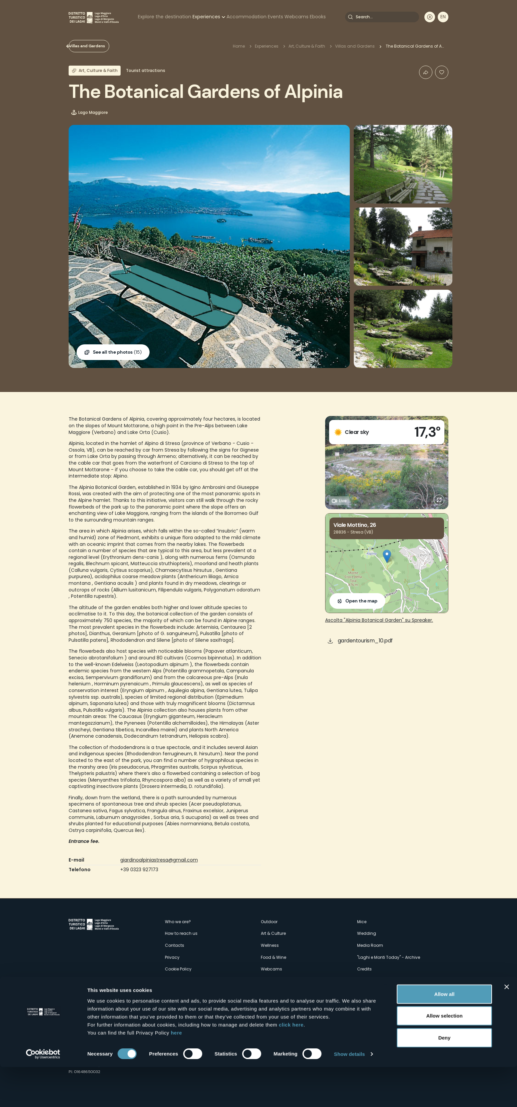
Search (350, 17)
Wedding (366, 933)
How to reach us (181, 933)
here (176, 1072)
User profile (429, 17)
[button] (387, 556)
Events (275, 16)
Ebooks (318, 16)
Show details (349, 1094)
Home (239, 46)
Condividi (425, 72)
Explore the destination (164, 16)
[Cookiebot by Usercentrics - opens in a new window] (43, 1094)
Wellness (270, 945)
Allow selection (444, 1055)
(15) (117, 352)
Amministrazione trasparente (194, 981)
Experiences (206, 16)
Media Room (370, 945)
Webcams (296, 16)
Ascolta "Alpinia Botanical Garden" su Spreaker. (379, 620)
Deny (444, 1077)
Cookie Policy (178, 969)
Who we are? (178, 921)
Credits (364, 969)
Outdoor (269, 921)
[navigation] (443, 17)
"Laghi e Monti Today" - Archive (388, 957)
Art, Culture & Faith (306, 46)
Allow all (444, 1033)
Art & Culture (273, 933)
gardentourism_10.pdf (365, 640)
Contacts (174, 945)
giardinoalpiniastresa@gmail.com (159, 860)
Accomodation (276, 992)
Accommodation (246, 16)
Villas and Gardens (98, 46)
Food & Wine (273, 957)
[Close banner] (506, 1026)
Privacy (172, 957)
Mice (361, 921)
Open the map (361, 601)
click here (291, 1064)
